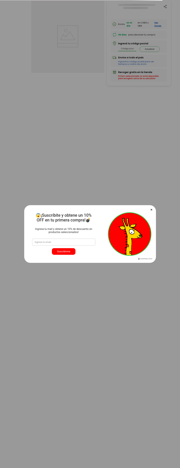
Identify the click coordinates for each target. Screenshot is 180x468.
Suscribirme (63, 251)
